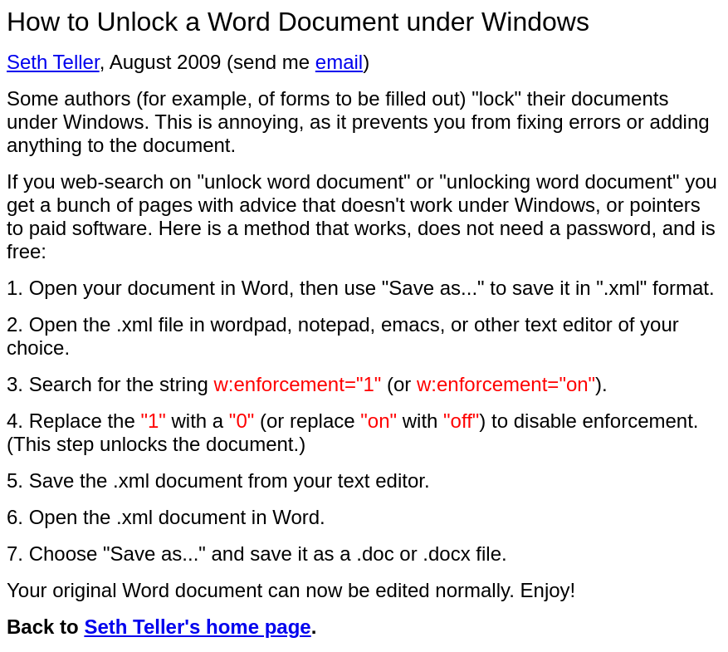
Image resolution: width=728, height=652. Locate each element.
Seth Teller (53, 62)
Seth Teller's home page (197, 626)
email (339, 62)
